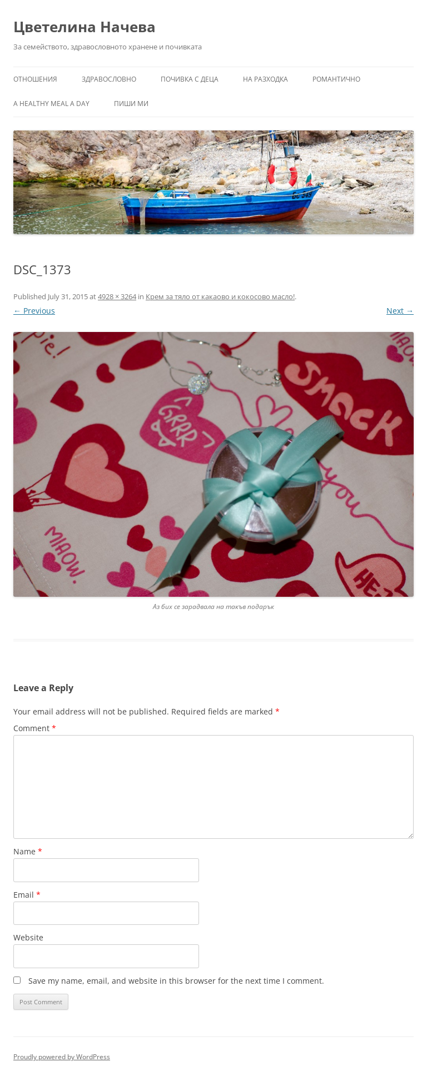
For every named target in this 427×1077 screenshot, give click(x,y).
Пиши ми (131, 103)
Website (28, 937)
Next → (400, 310)
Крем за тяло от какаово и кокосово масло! (220, 296)
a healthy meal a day (51, 103)
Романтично (336, 79)
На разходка (265, 79)
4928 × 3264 (117, 296)
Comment (34, 728)
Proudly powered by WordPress (61, 1056)
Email (27, 894)
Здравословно (109, 79)
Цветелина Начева (84, 27)
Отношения (35, 79)
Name (27, 851)
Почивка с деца (190, 79)
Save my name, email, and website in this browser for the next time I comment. (176, 980)
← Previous (34, 310)
